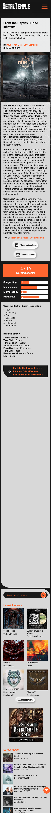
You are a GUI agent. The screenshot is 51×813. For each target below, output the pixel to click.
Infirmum (39, 237)
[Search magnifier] (43, 595)
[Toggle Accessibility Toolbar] (46, 790)
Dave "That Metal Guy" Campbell (22, 45)
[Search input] (23, 595)
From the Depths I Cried (23, 237)
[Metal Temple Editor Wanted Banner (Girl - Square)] (26, 741)
